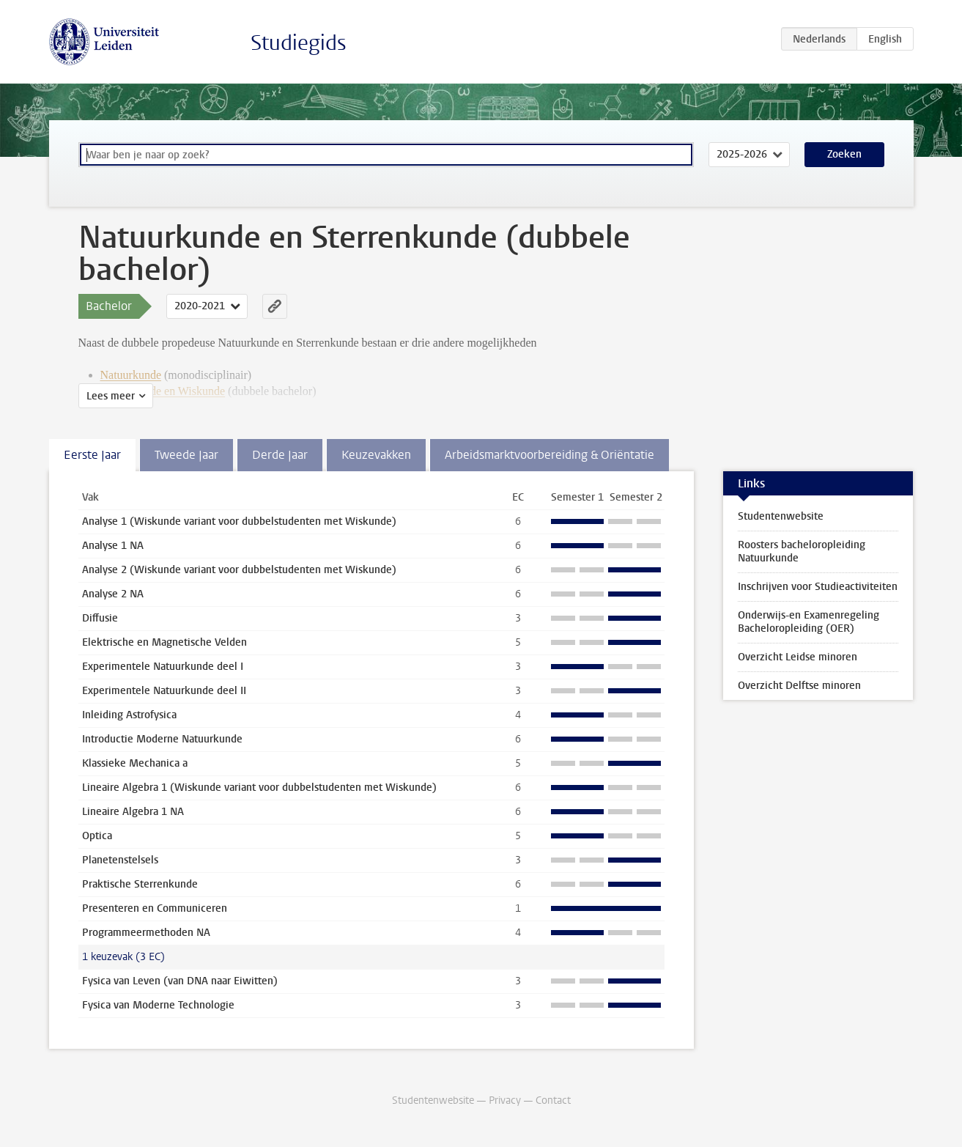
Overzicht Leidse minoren (797, 657)
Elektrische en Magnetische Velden (164, 642)
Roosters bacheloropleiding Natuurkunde (801, 551)
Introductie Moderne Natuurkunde (162, 739)
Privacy (505, 1100)
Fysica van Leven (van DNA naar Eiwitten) (180, 981)
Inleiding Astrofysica (129, 715)
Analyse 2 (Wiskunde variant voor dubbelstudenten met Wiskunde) (239, 570)
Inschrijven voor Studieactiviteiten (818, 587)
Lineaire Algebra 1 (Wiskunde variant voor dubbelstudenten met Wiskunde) (259, 787)
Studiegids (299, 42)
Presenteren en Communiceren (154, 908)
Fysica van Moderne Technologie (158, 1005)
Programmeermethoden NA (146, 933)
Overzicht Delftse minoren (799, 686)
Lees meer (110, 396)
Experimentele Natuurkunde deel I (162, 667)
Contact (553, 1100)
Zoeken (844, 154)
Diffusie (100, 618)
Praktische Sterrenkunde (140, 884)
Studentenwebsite (781, 516)
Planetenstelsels (120, 860)
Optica (97, 836)
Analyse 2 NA (113, 594)
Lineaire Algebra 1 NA (133, 812)
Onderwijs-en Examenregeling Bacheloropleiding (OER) (808, 621)
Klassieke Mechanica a (135, 763)
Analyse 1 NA (113, 546)
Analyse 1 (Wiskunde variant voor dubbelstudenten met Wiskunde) (239, 521)
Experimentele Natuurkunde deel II (164, 691)
